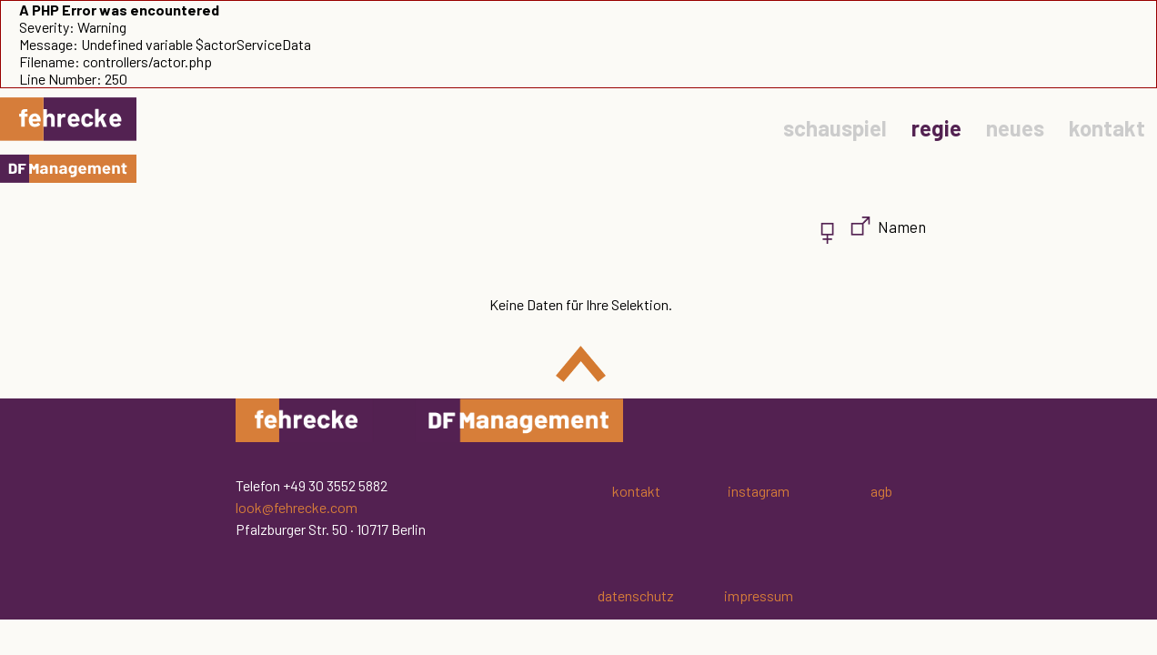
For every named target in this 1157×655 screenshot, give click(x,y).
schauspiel (835, 128)
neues (1015, 128)
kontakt (1107, 128)
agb (881, 490)
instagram (759, 490)
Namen (902, 226)
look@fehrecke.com (296, 507)
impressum (758, 595)
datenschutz (636, 595)
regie (936, 128)
